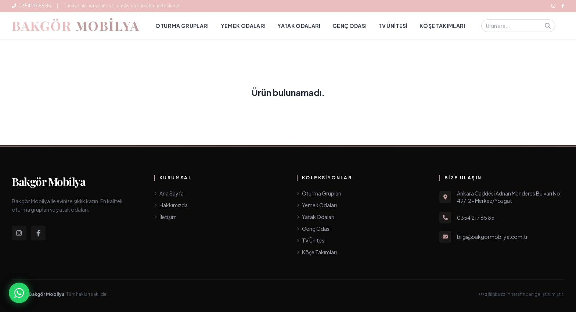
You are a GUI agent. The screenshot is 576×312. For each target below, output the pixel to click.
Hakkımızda (171, 205)
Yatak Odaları (299, 25)
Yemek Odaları (243, 25)
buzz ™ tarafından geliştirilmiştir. (521, 294)
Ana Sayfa (169, 193)
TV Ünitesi (393, 25)
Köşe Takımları (442, 25)
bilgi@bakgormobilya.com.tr (492, 236)
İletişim (165, 217)
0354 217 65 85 (31, 5)
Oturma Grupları (182, 25)
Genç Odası (349, 25)
